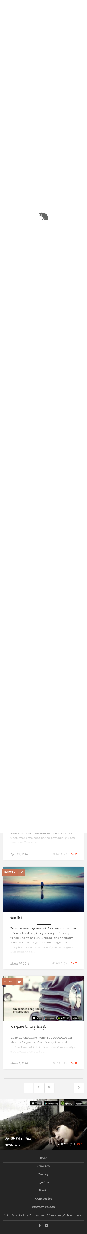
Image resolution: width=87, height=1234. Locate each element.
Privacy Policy (43, 1207)
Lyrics (43, 1182)
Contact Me (43, 1199)
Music (43, 1190)
